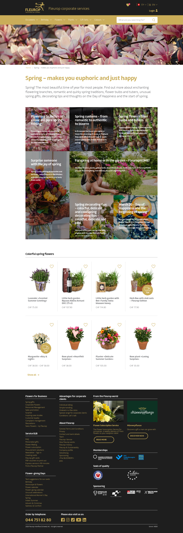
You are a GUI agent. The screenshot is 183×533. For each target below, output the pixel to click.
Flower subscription (33, 447)
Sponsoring (63, 455)
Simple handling (65, 408)
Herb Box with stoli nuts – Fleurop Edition (142, 299)
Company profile (66, 450)
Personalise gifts (32, 442)
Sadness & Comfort (33, 506)
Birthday (28, 482)
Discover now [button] (137, 436)
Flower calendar (31, 487)
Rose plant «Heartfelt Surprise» (73, 357)
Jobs (61, 461)
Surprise (28, 413)
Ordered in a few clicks (68, 410)
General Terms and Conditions (71, 429)
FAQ (27, 439)
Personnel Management (35, 407)
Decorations (30, 423)
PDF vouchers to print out (35, 461)
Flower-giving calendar (34, 490)
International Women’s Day (36, 495)
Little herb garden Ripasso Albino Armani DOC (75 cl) (73, 301)
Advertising (63, 453)
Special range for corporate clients (73, 413)
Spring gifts (30, 402)
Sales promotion (32, 410)
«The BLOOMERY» (66, 458)
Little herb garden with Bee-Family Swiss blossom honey (107, 301)
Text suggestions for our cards (37, 479)
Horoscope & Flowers (34, 484)
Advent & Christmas (33, 503)
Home (28, 68)
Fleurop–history (65, 445)
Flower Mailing (31, 445)
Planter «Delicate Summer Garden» (104, 357)
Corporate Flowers (32, 405)
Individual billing (65, 405)
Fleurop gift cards (32, 458)
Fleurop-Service (65, 439)
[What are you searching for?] (137, 20)
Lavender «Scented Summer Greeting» (37, 299)
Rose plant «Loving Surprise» (139, 357)
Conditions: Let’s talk (67, 416)
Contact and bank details (69, 434)
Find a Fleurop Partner (34, 466)
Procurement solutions (34, 450)
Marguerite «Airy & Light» (37, 357)
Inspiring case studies (34, 415)
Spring (27, 498)
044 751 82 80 (38, 520)
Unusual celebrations (33, 492)
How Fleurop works (67, 442)
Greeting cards (31, 455)
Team (61, 437)
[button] (31, 19)
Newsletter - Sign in (33, 453)
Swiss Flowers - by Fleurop (36, 426)
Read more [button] (101, 439)
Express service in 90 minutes (37, 463)
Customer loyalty (32, 418)
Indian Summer (31, 500)
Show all (31, 374)
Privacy (62, 431)
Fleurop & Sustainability (69, 447)
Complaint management (35, 421)
